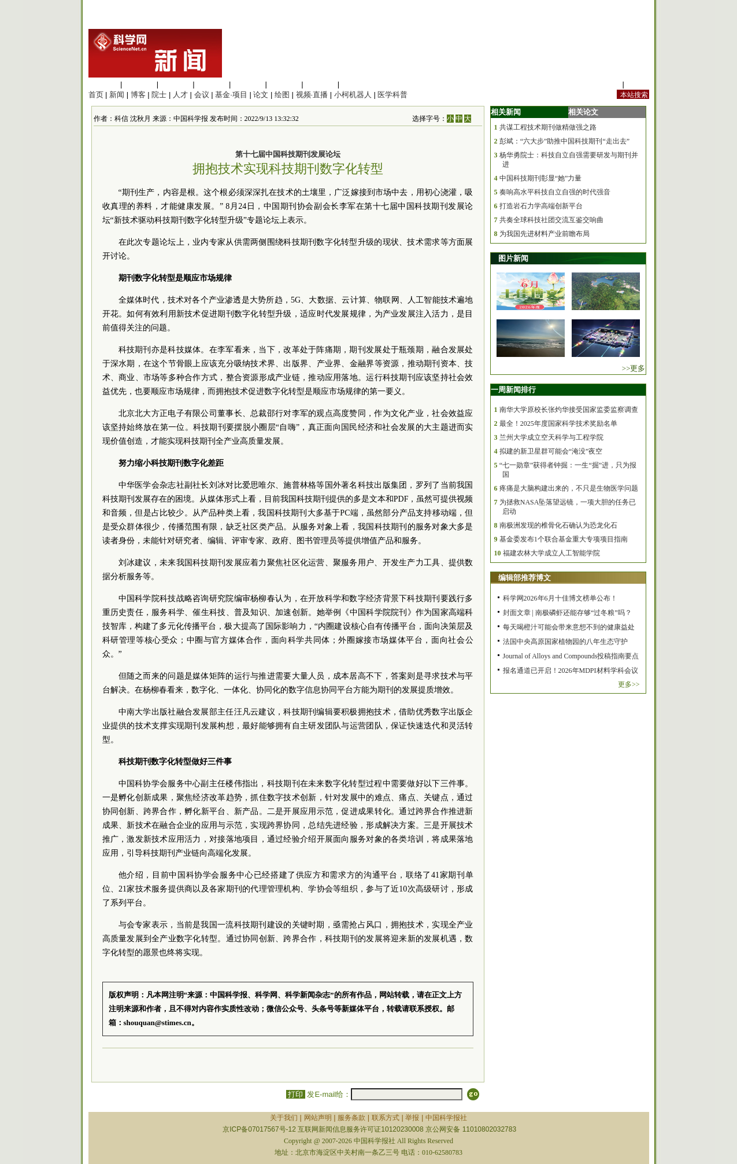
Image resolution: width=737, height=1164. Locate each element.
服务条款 (351, 1118)
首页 (95, 94)
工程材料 (212, 84)
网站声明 (318, 1118)
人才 (180, 94)
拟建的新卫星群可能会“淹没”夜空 (551, 451)
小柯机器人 (353, 94)
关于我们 (284, 1118)
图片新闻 (513, 258)
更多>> (629, 684)
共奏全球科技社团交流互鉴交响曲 (551, 220)
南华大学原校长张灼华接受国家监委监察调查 (568, 410)
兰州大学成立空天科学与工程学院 (551, 437)
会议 (201, 94)
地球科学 (284, 84)
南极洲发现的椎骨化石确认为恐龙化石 (558, 525)
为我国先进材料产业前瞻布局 (544, 234)
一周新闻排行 (513, 389)
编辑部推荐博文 (524, 577)
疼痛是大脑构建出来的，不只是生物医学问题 (568, 488)
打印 (295, 1094)
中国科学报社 (446, 1118)
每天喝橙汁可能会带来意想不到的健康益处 (569, 627)
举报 (412, 1118)
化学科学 (176, 84)
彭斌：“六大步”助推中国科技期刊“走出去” (564, 141)
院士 (158, 94)
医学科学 (139, 84)
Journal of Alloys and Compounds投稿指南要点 (571, 656)
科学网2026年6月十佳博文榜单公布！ (560, 598)
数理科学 (320, 84)
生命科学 (103, 84)
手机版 (638, 84)
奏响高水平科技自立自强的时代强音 (554, 192)
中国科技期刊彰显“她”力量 (540, 178)
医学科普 (392, 94)
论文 (260, 94)
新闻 (116, 94)
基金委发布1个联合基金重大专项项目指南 (563, 539)
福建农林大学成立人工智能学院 (551, 553)
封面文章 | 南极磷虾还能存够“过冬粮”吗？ (567, 613)
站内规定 (605, 84)
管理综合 (357, 84)
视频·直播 (312, 94)
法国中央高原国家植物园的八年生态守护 (565, 642)
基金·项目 (231, 94)
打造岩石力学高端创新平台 (541, 206)
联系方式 (385, 1118)
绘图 (282, 94)
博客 (138, 94)
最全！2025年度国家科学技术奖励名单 (558, 423)
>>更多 (634, 368)
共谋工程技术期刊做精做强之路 (548, 127)
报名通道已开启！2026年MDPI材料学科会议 (570, 670)
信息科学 (248, 84)
